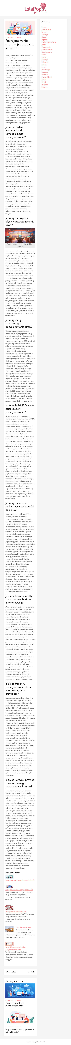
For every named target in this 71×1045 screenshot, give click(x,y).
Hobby (44, 37)
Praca (44, 54)
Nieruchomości (47, 49)
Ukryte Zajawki (47, 77)
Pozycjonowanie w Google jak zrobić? (19, 890)
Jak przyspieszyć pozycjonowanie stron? (19, 880)
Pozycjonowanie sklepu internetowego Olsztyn (14, 1004)
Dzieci (44, 32)
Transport (45, 72)
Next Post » (31, 972)
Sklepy (44, 64)
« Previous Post (10, 972)
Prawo (44, 57)
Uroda (44, 79)
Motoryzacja (46, 47)
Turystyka (45, 74)
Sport (43, 67)
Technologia (46, 69)
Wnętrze (45, 84)
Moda (44, 44)
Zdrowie (44, 87)
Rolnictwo (45, 62)
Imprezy (44, 39)
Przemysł (45, 59)
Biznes (44, 27)
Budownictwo (46, 29)
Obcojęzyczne (47, 52)
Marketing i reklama (13, 38)
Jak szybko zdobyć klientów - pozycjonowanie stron (15, 948)
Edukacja (45, 34)
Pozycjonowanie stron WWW (15, 911)
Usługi (44, 82)
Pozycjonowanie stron (23, 927)
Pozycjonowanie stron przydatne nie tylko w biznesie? (19, 1031)
